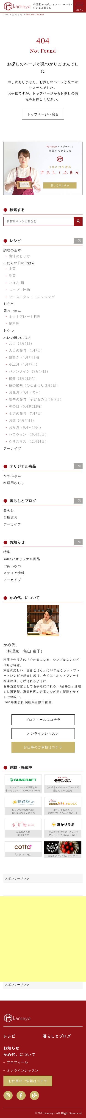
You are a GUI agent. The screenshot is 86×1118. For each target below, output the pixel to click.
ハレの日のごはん (17, 337)
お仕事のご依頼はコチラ (43, 747)
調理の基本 (12, 250)
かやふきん (12, 476)
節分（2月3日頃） (23, 378)
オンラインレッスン (43, 733)
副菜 (12, 276)
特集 (7, 552)
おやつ (8, 330)
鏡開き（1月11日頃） (26, 357)
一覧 (78, 240)
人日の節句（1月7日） (26, 350)
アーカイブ (12, 448)
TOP (6, 14)
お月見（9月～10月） (26, 427)
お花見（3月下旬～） (26, 392)
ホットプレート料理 (25, 316)
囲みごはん (12, 311)
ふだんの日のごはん (19, 263)
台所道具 (10, 517)
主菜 (12, 268)
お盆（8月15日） (22, 420)
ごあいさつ (12, 566)
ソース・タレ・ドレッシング (32, 297)
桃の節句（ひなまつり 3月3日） (34, 385)
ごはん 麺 (16, 283)
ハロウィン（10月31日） (28, 434)
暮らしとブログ (57, 1036)
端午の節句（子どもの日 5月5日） (36, 399)
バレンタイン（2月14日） (29, 371)
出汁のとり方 (19, 256)
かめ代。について (19, 1055)
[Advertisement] (43, 939)
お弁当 (8, 304)
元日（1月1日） (21, 343)
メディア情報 (14, 573)
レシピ (9, 1036)
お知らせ (17, 14)
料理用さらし (14, 483)
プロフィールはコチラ (43, 719)
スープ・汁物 (19, 290)
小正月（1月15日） (24, 364)
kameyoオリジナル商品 (21, 559)
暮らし (8, 510)
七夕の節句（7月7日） (26, 413)
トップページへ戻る (43, 114)
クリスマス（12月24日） (28, 441)
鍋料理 (14, 323)
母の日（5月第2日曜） (26, 406)
